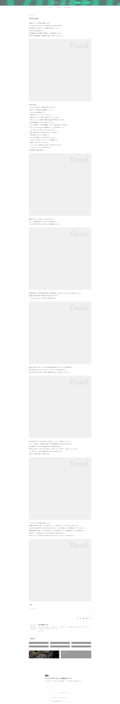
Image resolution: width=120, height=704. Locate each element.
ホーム (50, 7)
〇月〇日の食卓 (67, 7)
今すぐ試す (77, 2)
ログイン (87, 2)
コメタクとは (58, 7)
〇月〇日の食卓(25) (32, 608)
